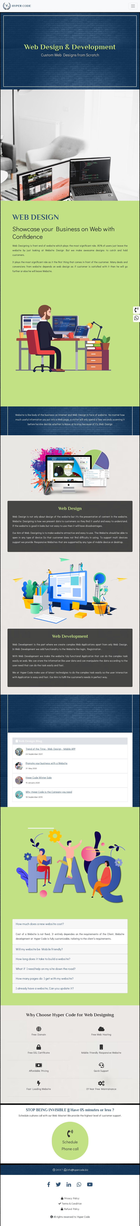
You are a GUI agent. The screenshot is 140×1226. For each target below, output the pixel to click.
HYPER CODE (17, 6)
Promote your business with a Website (46, 763)
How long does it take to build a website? (43, 959)
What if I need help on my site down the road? (45, 969)
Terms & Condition (70, 1203)
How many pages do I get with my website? (44, 978)
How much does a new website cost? (40, 924)
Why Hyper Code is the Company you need (49, 791)
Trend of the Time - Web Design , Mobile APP (50, 748)
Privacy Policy (70, 1198)
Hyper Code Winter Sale (39, 777)
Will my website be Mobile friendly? (39, 949)
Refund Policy (70, 1209)
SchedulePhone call (70, 1141)
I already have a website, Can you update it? (45, 988)
